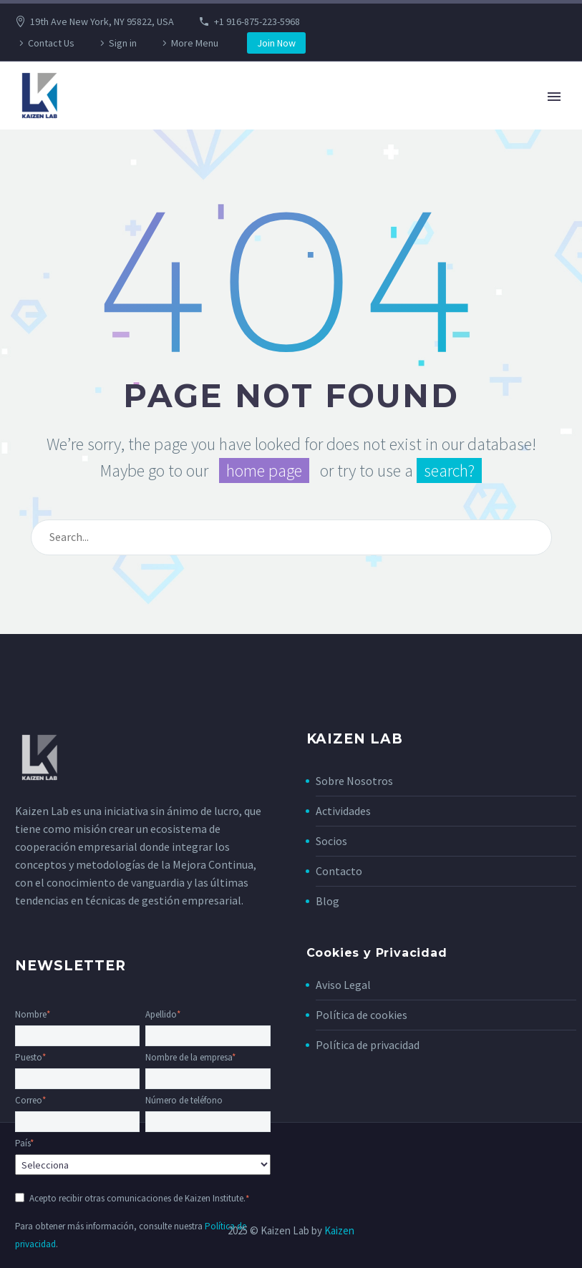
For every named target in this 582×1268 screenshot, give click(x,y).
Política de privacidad (367, 1045)
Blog (327, 901)
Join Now (276, 42)
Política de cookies (361, 1015)
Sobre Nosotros (354, 781)
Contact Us (51, 42)
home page (264, 470)
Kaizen (339, 1230)
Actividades (343, 811)
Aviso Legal (343, 984)
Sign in (123, 42)
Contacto (339, 871)
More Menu (194, 42)
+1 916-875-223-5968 (257, 21)
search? (449, 470)
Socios (331, 841)
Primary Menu (554, 96)
